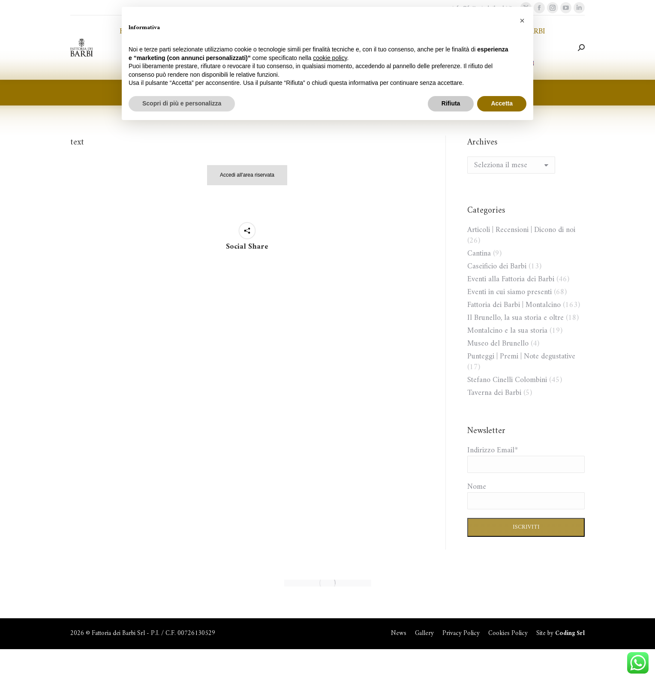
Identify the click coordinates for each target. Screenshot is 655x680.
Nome (476, 486)
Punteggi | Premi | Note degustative (521, 356)
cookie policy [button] (330, 57)
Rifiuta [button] (451, 103)
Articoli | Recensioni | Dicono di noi (521, 230)
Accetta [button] (502, 103)
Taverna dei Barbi (494, 393)
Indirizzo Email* (492, 450)
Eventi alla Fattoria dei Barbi (510, 279)
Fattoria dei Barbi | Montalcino (514, 305)
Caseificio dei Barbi (496, 266)
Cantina (479, 253)
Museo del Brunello (498, 343)
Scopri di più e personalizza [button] (181, 103)
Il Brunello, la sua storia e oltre (515, 318)
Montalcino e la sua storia (507, 330)
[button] (522, 20)
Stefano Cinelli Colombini (507, 380)
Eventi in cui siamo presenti (509, 292)
